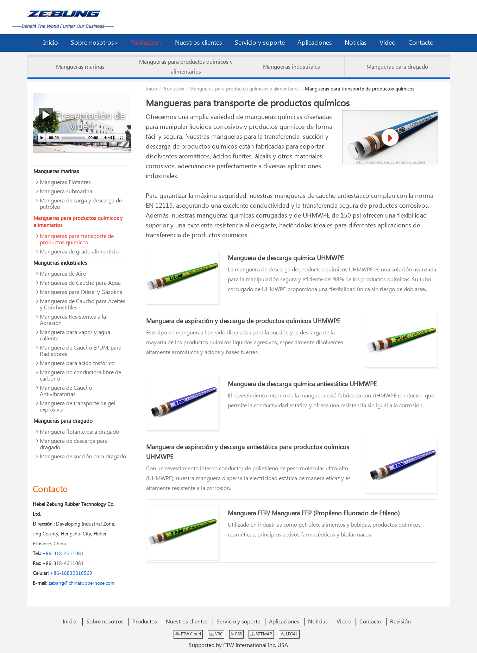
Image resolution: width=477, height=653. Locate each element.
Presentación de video (82, 120)
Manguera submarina (66, 191)
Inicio (151, 89)
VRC (215, 634)
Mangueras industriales (291, 67)
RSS (236, 634)
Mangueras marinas (80, 67)
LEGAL (289, 634)
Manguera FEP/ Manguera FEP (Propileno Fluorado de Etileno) (314, 513)
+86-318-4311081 (63, 554)
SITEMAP (261, 634)
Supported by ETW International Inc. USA (238, 645)
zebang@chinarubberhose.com (81, 583)
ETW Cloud (188, 634)
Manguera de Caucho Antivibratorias (66, 391)
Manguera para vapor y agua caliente (75, 336)
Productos (173, 89)
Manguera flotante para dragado (79, 432)
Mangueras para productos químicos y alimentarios (186, 67)
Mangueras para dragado (397, 67)
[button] (94, 43)
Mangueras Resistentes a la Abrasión (73, 320)
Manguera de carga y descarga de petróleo (81, 204)
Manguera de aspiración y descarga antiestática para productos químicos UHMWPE (247, 452)
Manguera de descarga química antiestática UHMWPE (302, 384)
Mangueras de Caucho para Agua (80, 283)
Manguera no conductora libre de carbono (80, 376)
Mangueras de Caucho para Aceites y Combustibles (82, 305)
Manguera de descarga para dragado (74, 444)
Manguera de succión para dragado (83, 456)
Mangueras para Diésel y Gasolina (81, 292)
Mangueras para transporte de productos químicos (77, 239)
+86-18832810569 (71, 573)
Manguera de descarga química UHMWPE (286, 258)
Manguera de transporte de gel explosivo (77, 407)
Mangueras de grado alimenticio (79, 252)
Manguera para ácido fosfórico (77, 363)
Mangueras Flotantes (65, 182)
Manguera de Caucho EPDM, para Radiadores (80, 351)
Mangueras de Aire (63, 274)
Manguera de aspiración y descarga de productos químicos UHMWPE (243, 321)
